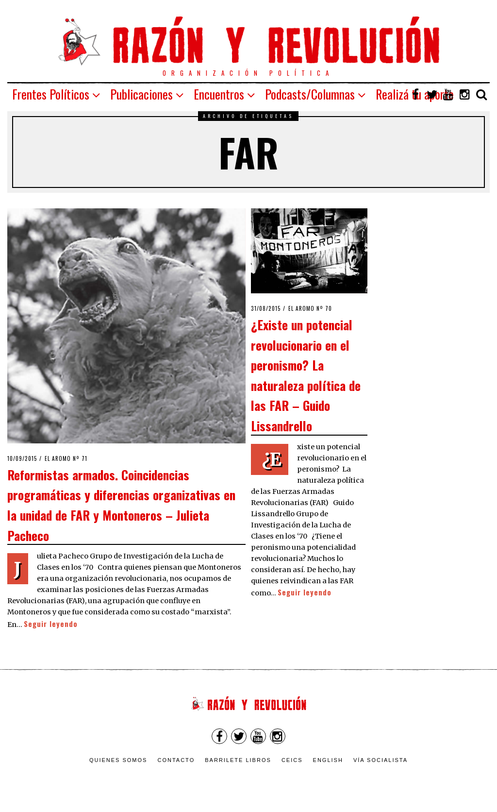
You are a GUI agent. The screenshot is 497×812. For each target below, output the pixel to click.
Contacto (176, 760)
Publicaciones (141, 94)
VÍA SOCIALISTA (380, 760)
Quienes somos (118, 760)
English (328, 760)
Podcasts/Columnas (310, 94)
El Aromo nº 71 (66, 458)
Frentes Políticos (50, 94)
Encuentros (219, 94)
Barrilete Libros (238, 760)
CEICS (292, 760)
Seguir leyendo (51, 624)
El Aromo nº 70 (310, 308)
